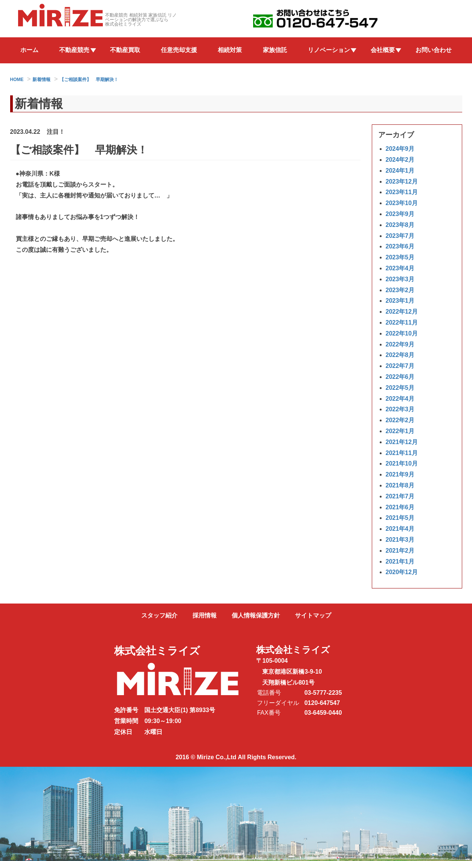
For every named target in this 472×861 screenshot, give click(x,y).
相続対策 (230, 50)
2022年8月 (400, 355)
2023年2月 (400, 290)
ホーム (29, 50)
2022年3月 (400, 409)
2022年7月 (400, 366)
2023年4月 (400, 268)
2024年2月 (400, 159)
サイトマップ (313, 615)
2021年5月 (400, 518)
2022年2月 (400, 420)
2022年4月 (400, 398)
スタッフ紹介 (159, 615)
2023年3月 (400, 279)
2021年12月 (402, 442)
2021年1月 (400, 561)
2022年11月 (402, 322)
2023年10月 (402, 203)
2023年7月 (400, 236)
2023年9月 (400, 214)
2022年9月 (400, 344)
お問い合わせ (433, 50)
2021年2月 (400, 550)
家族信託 (275, 50)
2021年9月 (400, 474)
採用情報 (204, 615)
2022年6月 (400, 377)
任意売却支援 (179, 50)
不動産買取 (125, 50)
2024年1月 (400, 170)
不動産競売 (74, 50)
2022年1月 (400, 431)
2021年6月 (400, 507)
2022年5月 (400, 388)
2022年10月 (402, 333)
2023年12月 (402, 181)
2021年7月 (400, 496)
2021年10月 (402, 464)
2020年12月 (402, 572)
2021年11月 (402, 453)
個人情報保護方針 (256, 615)
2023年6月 (400, 247)
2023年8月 (400, 225)
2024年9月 (400, 149)
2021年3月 (400, 539)
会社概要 (383, 50)
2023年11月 (402, 192)
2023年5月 (400, 257)
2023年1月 (400, 301)
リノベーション (329, 50)
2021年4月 (400, 528)
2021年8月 (400, 485)
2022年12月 (402, 312)
